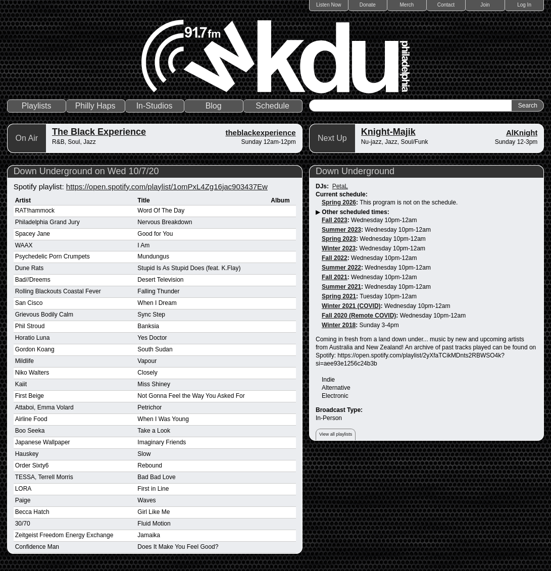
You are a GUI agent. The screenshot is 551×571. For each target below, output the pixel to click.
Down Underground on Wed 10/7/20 (86, 171)
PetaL (340, 186)
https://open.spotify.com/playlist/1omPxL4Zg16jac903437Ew (167, 186)
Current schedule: (342, 194)
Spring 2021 (339, 296)
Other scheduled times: (355, 212)
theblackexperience (260, 132)
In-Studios (154, 105)
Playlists (37, 105)
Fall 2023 (334, 220)
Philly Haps (95, 105)
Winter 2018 (339, 325)
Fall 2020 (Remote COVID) (359, 315)
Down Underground (355, 171)
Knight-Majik (388, 132)
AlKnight (521, 132)
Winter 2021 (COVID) (351, 305)
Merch (407, 5)
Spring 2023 (339, 238)
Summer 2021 (341, 286)
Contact (446, 5)
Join (484, 5)
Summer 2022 (341, 267)
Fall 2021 (334, 277)
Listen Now (328, 5)
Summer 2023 (341, 229)
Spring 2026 (339, 202)
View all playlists (335, 434)
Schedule (272, 105)
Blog (214, 105)
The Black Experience (99, 132)
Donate (368, 5)
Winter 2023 (339, 248)
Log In (524, 5)
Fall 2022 (334, 258)
